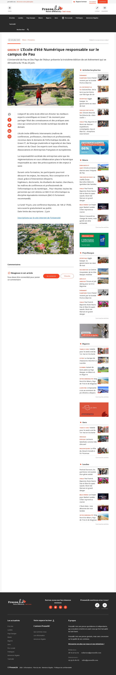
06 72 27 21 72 (73, 653)
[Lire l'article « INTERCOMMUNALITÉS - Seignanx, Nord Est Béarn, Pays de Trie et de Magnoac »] (103, 380)
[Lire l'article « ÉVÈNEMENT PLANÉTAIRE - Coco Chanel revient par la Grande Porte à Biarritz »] (103, 77)
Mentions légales (47, 667)
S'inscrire (67, 276)
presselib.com (12, 1)
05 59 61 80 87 (73, 660)
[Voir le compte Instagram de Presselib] (65, 607)
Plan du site (37, 667)
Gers (56, 18)
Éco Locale (66, 18)
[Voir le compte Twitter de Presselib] (55, 607)
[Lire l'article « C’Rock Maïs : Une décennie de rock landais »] (103, 508)
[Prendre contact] (97, 9)
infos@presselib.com (90, 660)
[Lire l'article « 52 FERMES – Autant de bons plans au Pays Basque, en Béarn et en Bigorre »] (103, 369)
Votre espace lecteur (43, 620)
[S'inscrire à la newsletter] (104, 9)
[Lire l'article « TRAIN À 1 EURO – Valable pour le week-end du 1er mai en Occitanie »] (103, 351)
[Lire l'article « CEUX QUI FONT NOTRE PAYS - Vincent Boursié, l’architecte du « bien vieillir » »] (103, 112)
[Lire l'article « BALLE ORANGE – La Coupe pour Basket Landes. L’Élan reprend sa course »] (103, 206)
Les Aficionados (39, 635)
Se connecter (51, 276)
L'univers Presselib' (42, 626)
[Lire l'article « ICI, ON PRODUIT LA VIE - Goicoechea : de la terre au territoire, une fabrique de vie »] (103, 89)
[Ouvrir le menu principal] (10, 9)
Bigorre (48, 18)
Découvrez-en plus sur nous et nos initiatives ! (86, 644)
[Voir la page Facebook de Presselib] (50, 607)
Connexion (102, 2)
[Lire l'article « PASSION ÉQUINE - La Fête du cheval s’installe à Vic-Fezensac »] (103, 450)
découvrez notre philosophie (25, 1)
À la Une (12, 18)
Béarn (41, 18)
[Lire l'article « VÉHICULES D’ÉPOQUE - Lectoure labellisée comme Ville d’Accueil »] (103, 439)
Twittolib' (12, 24)
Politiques (79, 18)
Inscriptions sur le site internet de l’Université (39, 217)
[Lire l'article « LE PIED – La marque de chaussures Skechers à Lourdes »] (103, 360)
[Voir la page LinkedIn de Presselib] (60, 607)
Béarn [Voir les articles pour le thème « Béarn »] (24, 40)
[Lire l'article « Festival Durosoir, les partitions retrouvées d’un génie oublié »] (103, 471)
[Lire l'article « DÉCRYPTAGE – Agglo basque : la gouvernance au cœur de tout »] (103, 100)
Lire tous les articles (102, 227)
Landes (20, 18)
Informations (28, 667)
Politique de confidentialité (63, 667)
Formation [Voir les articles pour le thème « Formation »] (31, 40)
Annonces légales (92, 18)
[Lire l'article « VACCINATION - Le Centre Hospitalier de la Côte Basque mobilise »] (103, 271)
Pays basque (31, 18)
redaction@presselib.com (91, 653)
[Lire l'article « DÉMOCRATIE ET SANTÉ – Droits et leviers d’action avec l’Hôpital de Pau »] (103, 167)
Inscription (92, 2)
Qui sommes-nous (40, 632)
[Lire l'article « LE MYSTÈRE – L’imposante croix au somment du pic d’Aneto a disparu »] (103, 390)
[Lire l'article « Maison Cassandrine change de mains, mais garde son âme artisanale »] (103, 218)
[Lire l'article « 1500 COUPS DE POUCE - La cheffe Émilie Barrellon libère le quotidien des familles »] (103, 179)
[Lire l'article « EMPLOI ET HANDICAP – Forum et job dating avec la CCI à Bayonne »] (103, 280)
